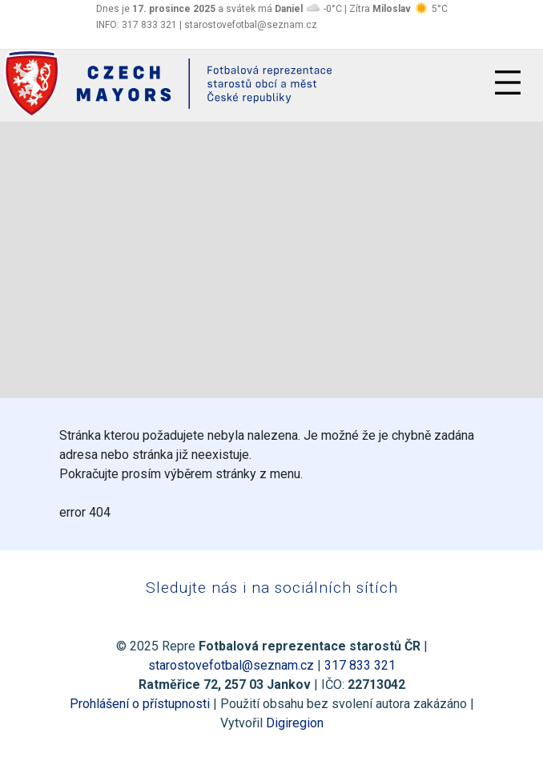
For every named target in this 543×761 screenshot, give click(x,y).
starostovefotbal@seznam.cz (231, 665)
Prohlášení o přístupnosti (140, 703)
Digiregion (295, 723)
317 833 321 (360, 665)
